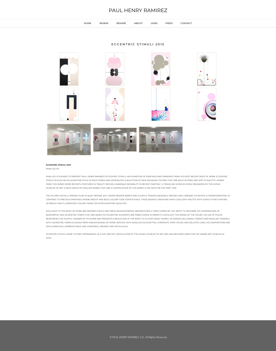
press (168, 23)
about (138, 23)
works (103, 23)
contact (186, 23)
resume (121, 23)
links (154, 23)
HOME (87, 23)
